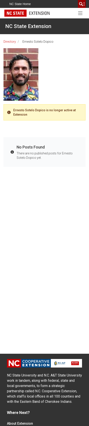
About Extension (20, 423)
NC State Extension (28, 26)
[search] (82, 4)
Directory (9, 41)
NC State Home (20, 4)
